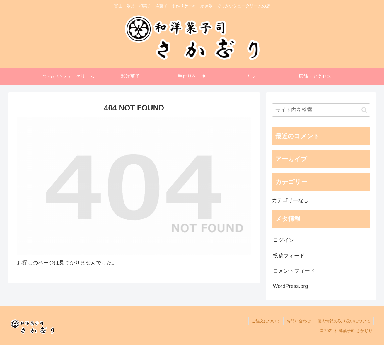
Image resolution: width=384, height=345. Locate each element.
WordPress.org (290, 286)
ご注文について (266, 321)
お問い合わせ (298, 321)
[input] (321, 110)
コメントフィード (294, 271)
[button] (364, 110)
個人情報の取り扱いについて (344, 321)
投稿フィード (289, 256)
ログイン (283, 240)
